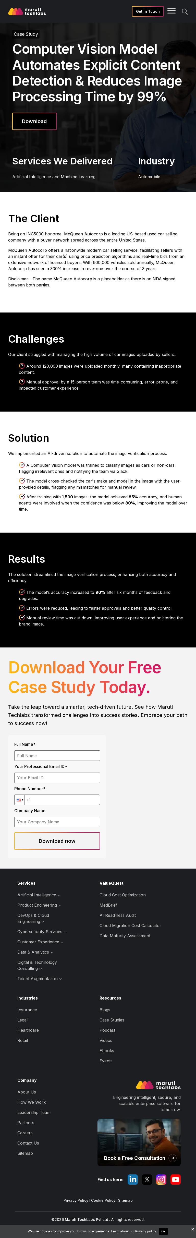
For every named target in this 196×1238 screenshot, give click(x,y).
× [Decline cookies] (193, 1228)
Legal (22, 1020)
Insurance (27, 1009)
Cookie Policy (103, 1200)
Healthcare (28, 1030)
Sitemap (25, 1153)
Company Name (29, 810)
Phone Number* (29, 788)
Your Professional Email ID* (40, 766)
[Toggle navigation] (165, 11)
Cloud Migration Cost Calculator (130, 925)
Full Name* (24, 744)
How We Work (31, 1102)
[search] (185, 11)
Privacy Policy (76, 1200)
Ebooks (107, 1050)
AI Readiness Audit (118, 915)
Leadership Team (34, 1112)
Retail (22, 1040)
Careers (25, 1132)
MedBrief (108, 905)
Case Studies (112, 1020)
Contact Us (28, 1143)
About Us (26, 1092)
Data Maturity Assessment (125, 935)
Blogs (105, 1009)
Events (106, 1060)
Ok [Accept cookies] (163, 1231)
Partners (25, 1122)
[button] (19, 800)
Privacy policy (145, 1231)
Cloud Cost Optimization (123, 894)
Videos (106, 1040)
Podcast (107, 1030)
